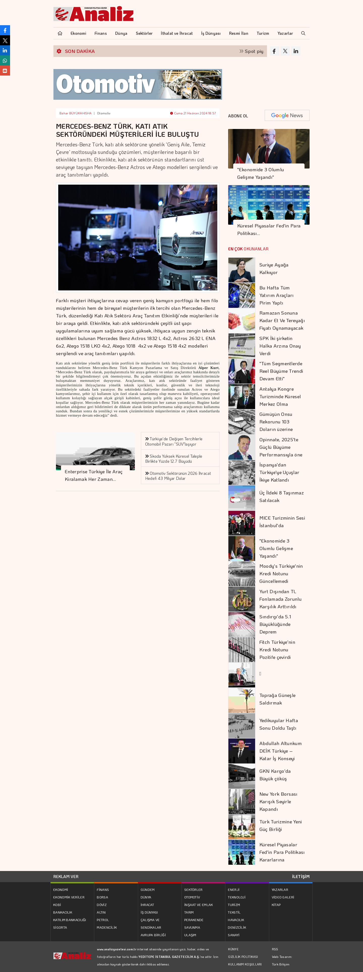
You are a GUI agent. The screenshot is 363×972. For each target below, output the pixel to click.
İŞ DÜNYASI (149, 912)
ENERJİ (233, 889)
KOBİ (57, 904)
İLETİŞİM (301, 876)
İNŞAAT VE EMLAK (198, 904)
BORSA (102, 897)
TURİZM (234, 904)
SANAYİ (233, 935)
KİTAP (276, 904)
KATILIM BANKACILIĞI (69, 920)
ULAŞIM (190, 935)
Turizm (263, 33)
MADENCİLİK (107, 927)
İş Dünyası (211, 33)
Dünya (121, 33)
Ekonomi (78, 33)
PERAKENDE (194, 920)
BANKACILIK (62, 912)
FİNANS (103, 889)
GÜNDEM (148, 889)
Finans (101, 33)
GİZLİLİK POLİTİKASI (243, 957)
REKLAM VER (65, 876)
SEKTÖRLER (193, 889)
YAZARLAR (280, 889)
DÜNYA (146, 897)
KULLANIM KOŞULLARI (245, 964)
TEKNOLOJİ (237, 897)
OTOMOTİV (192, 897)
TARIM (189, 912)
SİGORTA (60, 927)
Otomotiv (103, 113)
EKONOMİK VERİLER (68, 897)
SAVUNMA (192, 927)
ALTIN (101, 912)
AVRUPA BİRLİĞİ (153, 935)
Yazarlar (285, 33)
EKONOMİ (60, 889)
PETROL (103, 920)
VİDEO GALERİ (283, 897)
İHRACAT (147, 904)
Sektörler (144, 33)
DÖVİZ (102, 904)
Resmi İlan (238, 33)
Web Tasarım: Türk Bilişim (282, 960)
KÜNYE (233, 949)
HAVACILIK (236, 920)
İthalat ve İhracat (177, 33)
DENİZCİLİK (237, 927)
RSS (275, 949)
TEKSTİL (234, 912)
